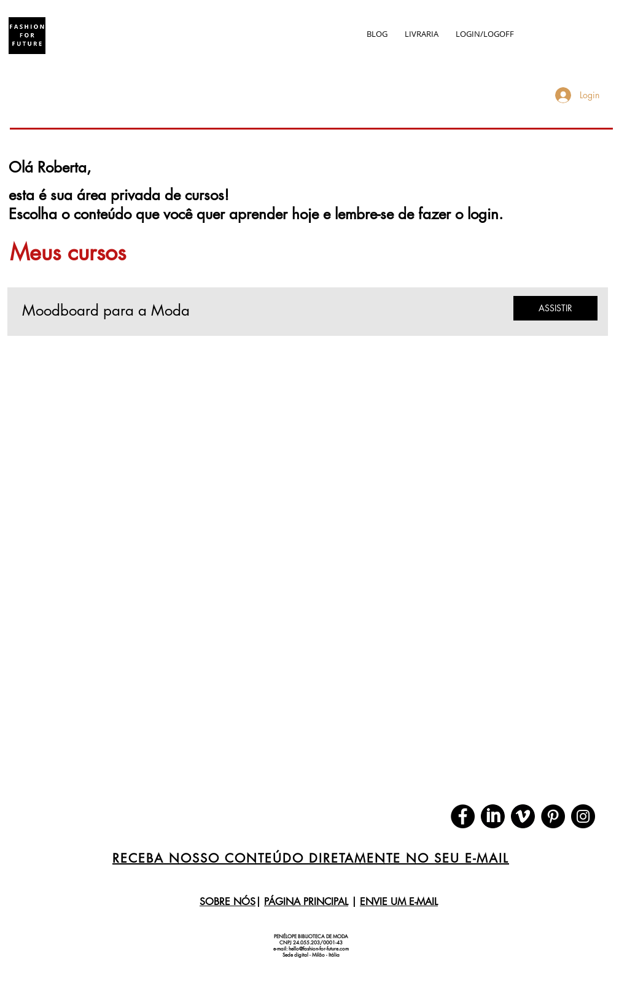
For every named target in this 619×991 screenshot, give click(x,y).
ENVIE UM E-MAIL (399, 901)
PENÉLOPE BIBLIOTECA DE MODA (311, 936)
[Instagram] (583, 816)
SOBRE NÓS (227, 901)
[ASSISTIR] (555, 308)
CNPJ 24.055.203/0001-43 (311, 942)
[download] (493, 816)
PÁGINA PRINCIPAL (306, 901)
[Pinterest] (553, 816)
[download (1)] (523, 816)
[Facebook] (463, 816)
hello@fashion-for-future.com (319, 949)
